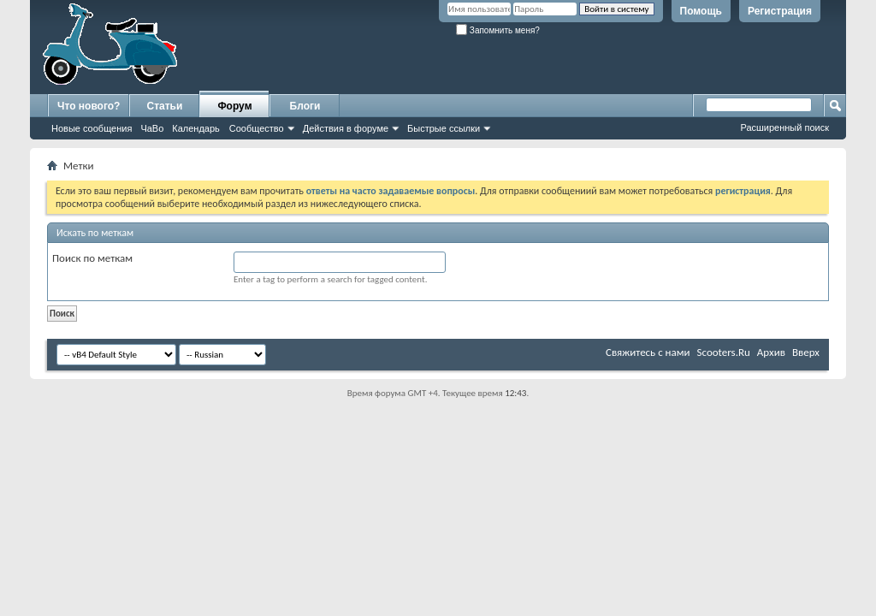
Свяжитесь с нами (648, 352)
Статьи (165, 106)
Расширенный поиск (784, 127)
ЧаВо (151, 128)
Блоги (305, 106)
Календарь (196, 128)
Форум (234, 106)
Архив (771, 352)
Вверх (806, 352)
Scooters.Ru (723, 352)
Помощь (701, 11)
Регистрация (780, 11)
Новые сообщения (91, 128)
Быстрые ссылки (443, 128)
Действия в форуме (345, 128)
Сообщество (256, 128)
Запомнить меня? (498, 30)
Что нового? (88, 106)
